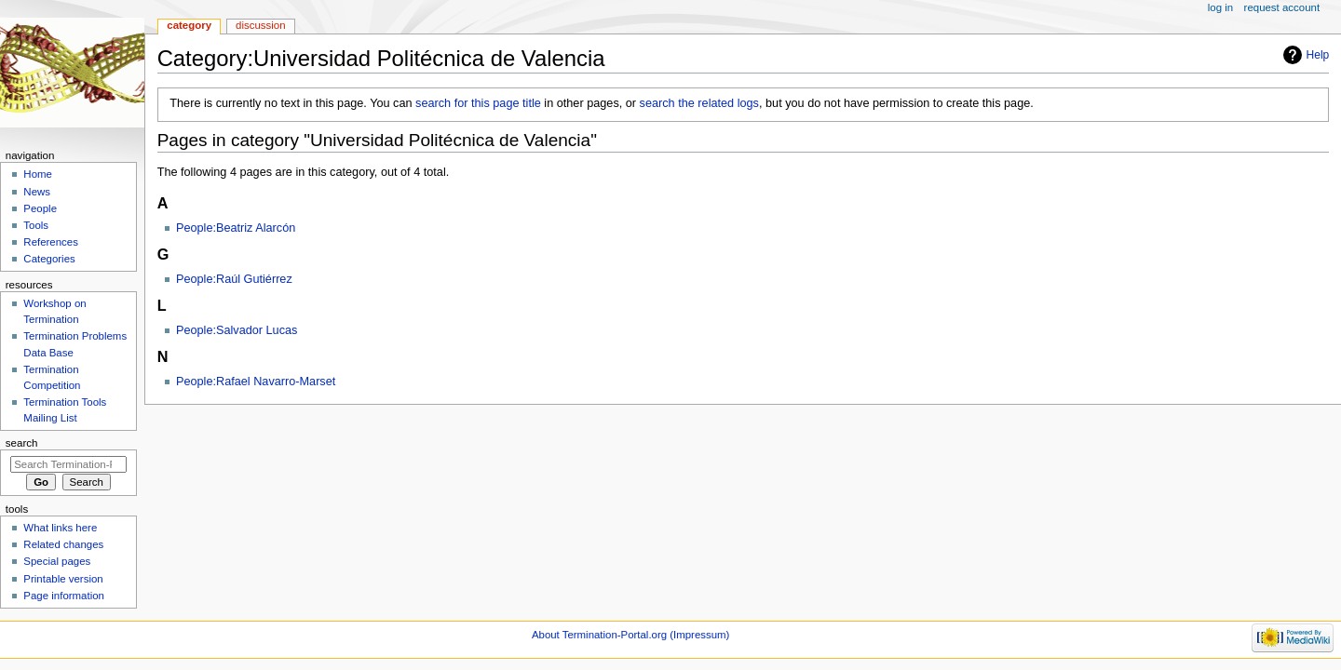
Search (22, 443)
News (36, 191)
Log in (1220, 7)
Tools (35, 225)
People (40, 208)
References (50, 242)
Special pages (56, 561)
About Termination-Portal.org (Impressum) (630, 634)
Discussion (260, 25)
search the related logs (699, 103)
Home (37, 174)
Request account (1282, 7)
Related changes (63, 544)
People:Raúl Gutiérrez (234, 279)
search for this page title (478, 103)
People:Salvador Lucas (237, 330)
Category (189, 25)
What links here (60, 527)
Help (1318, 54)
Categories (48, 258)
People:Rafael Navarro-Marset (255, 381)
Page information (63, 595)
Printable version (62, 578)
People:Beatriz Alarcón (235, 227)
